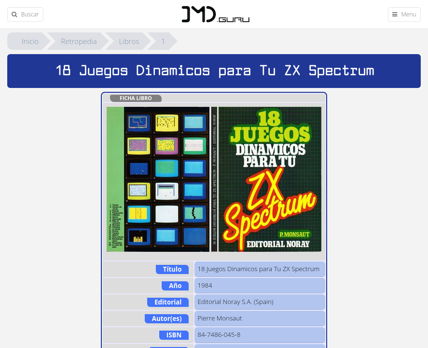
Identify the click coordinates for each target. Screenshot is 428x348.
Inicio (30, 41)
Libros (129, 41)
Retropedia (79, 41)
